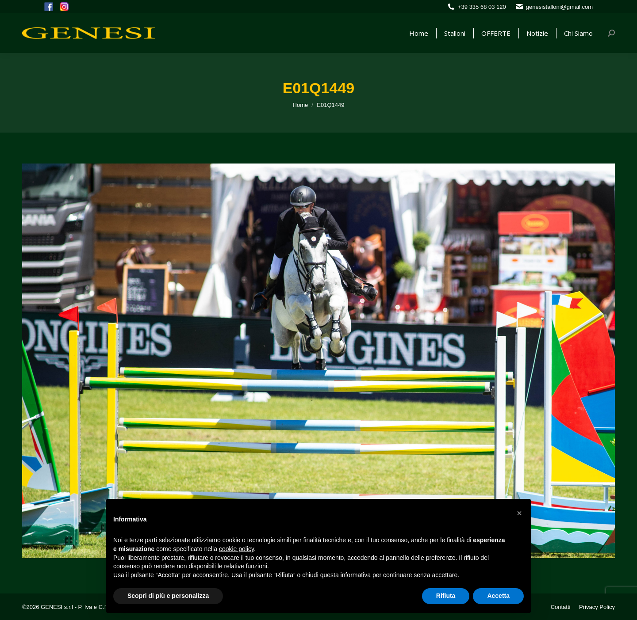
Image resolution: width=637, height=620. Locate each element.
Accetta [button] (498, 595)
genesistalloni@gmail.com (559, 7)
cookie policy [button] (236, 548)
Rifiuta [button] (446, 595)
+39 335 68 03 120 (482, 7)
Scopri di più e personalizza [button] (168, 595)
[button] (519, 513)
